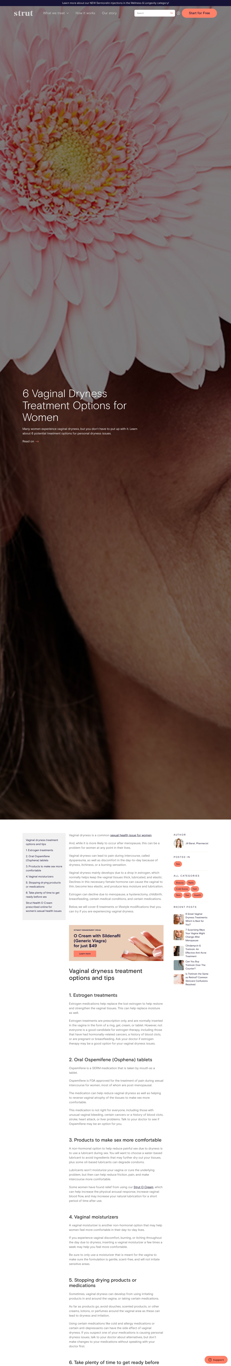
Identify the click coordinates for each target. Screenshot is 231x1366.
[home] (23, 13)
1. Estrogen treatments (39, 850)
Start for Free (199, 13)
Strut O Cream (143, 1187)
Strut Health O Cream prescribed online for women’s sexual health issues (44, 907)
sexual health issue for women (131, 835)
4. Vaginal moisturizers (39, 876)
